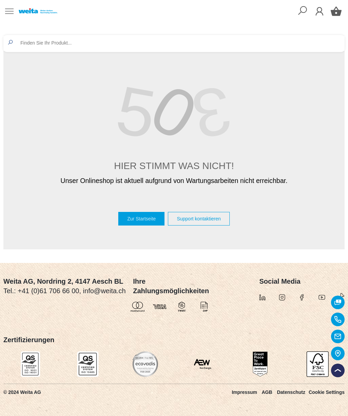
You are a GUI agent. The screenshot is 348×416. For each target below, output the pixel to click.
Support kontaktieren (199, 218)
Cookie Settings (327, 392)
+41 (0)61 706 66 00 (48, 291)
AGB (267, 392)
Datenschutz (291, 392)
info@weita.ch (104, 291)
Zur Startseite (141, 218)
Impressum (244, 392)
